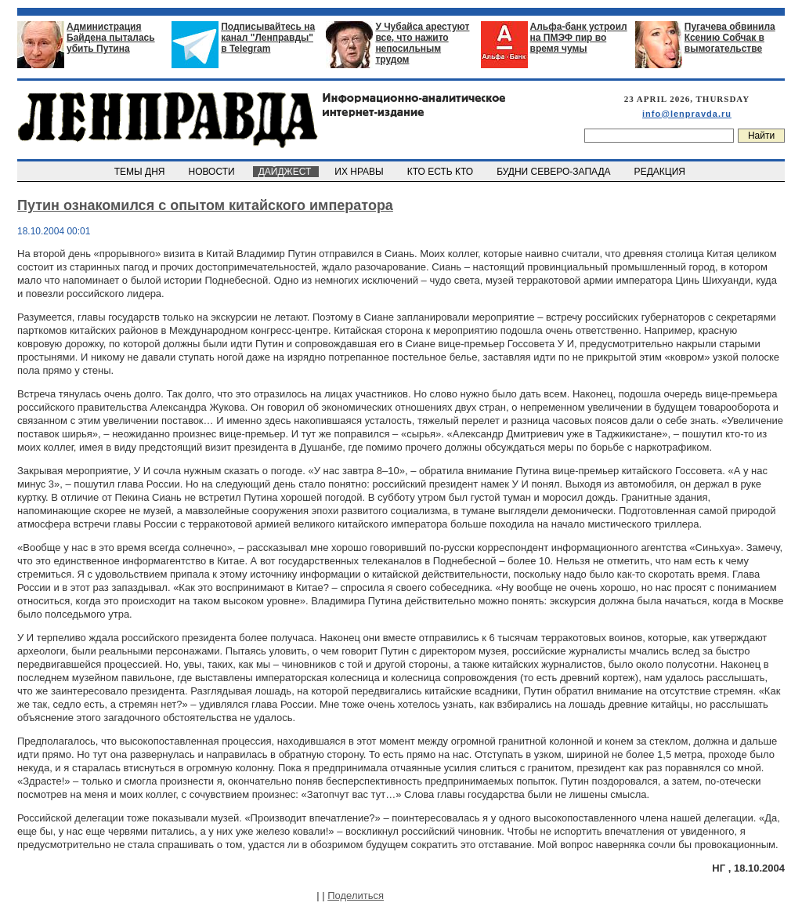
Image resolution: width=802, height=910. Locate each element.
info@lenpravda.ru (687, 113)
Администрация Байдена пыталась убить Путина (111, 37)
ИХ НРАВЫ (361, 171)
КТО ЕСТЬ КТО (441, 171)
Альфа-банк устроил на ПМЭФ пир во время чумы (578, 37)
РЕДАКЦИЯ (661, 171)
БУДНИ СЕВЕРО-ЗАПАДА (554, 171)
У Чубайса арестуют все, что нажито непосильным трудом (422, 43)
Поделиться (355, 895)
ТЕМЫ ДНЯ (140, 171)
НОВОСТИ (213, 171)
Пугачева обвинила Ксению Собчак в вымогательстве (730, 37)
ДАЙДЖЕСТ (286, 171)
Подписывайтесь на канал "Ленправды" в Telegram (268, 37)
